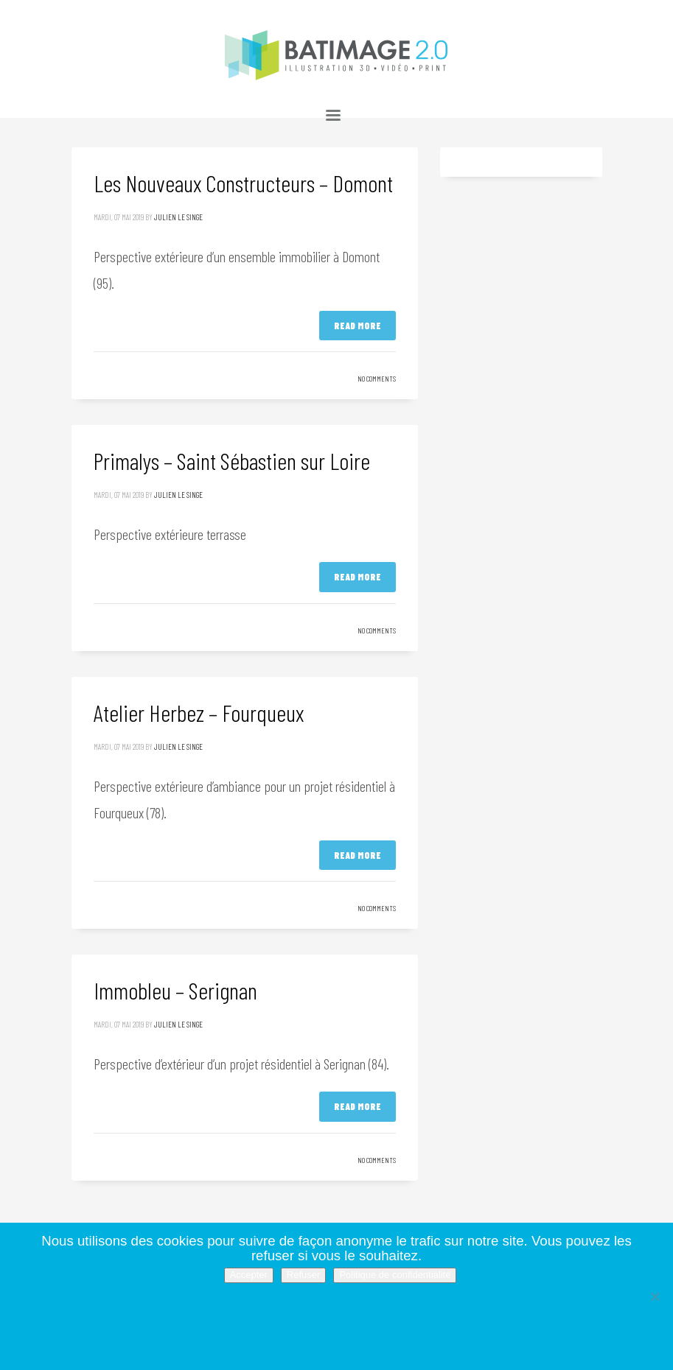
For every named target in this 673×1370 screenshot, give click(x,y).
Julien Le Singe (178, 217)
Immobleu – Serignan (175, 990)
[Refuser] (654, 1296)
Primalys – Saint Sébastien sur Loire (232, 460)
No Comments (377, 378)
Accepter (249, 1274)
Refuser (304, 1274)
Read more (357, 325)
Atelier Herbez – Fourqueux (199, 712)
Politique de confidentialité (394, 1274)
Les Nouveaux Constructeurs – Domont (243, 183)
